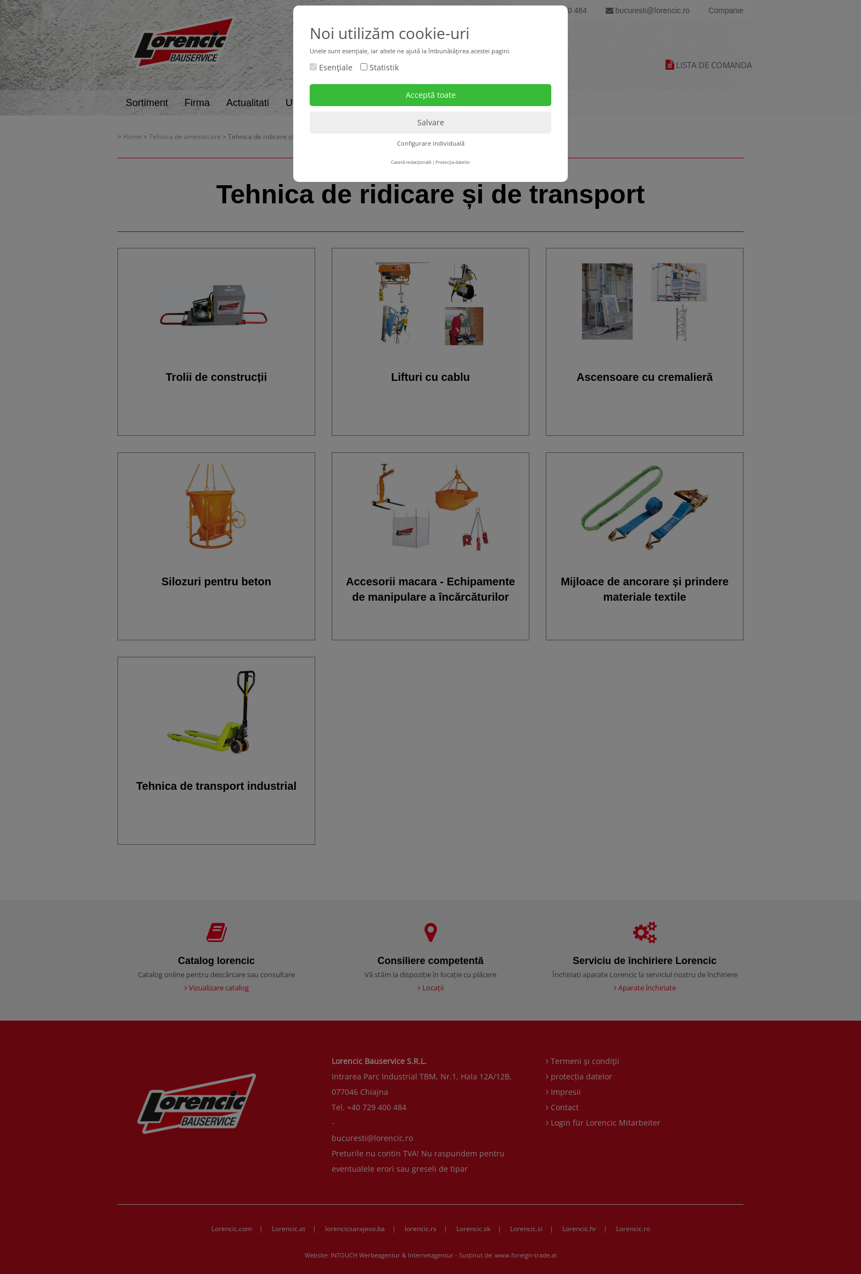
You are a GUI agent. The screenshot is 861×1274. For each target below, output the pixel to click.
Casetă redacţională (411, 162)
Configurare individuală (431, 143)
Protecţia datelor (452, 162)
